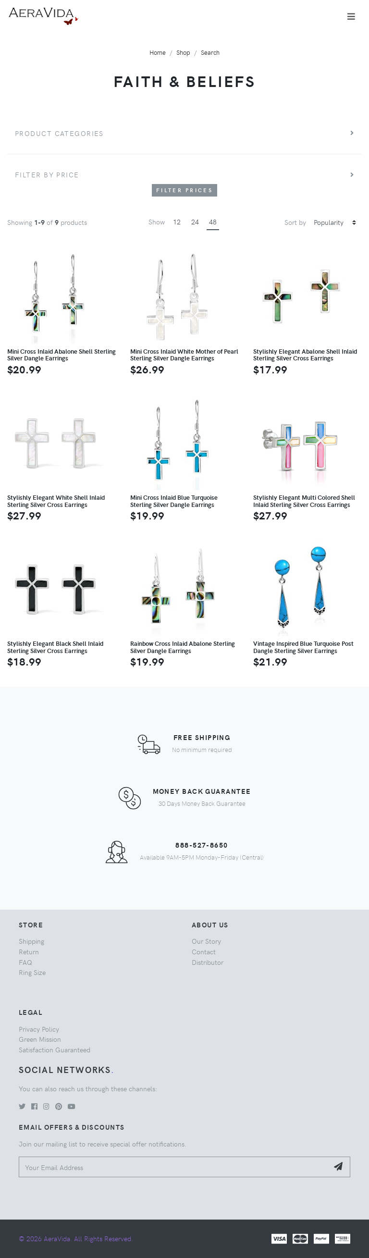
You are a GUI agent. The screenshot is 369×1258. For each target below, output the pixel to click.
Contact (204, 951)
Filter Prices (184, 190)
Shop (183, 52)
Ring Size (32, 972)
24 (195, 221)
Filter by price (47, 174)
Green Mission (40, 1039)
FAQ (25, 962)
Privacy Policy (39, 1029)
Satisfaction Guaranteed (54, 1049)
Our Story (206, 941)
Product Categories (59, 133)
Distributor (207, 962)
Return (29, 951)
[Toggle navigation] (351, 16)
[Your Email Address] (174, 1167)
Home (157, 52)
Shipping (31, 941)
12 (177, 221)
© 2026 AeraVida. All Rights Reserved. (76, 1238)
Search (210, 52)
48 (213, 221)
